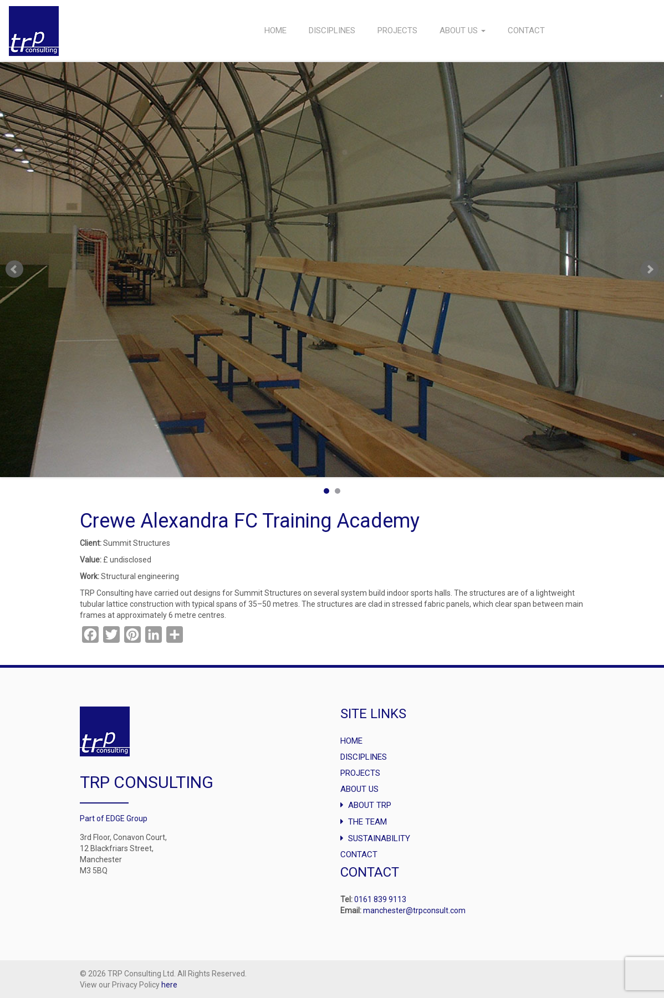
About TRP (369, 805)
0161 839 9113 (380, 899)
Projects (397, 30)
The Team (367, 822)
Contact (526, 30)
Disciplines (332, 30)
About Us (463, 30)
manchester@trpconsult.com (414, 910)
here (169, 984)
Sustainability (379, 838)
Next (649, 269)
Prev (14, 269)
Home (275, 30)
